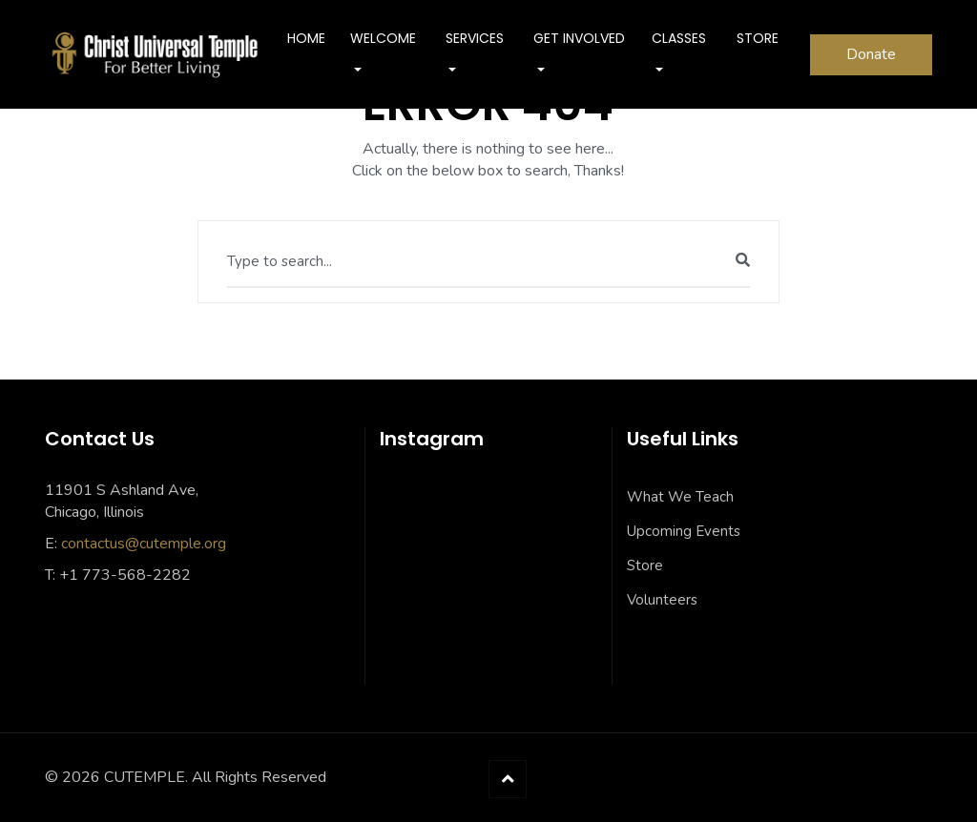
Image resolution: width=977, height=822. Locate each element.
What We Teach (680, 496)
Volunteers (662, 599)
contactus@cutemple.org (143, 543)
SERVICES (475, 38)
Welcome (383, 38)
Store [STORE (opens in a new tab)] (758, 38)
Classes (679, 38)
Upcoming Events (683, 531)
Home (306, 38)
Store (645, 565)
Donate (871, 54)
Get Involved (579, 38)
